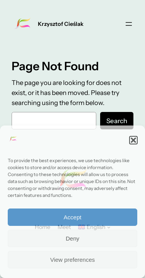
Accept (73, 217)
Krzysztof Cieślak (61, 23)
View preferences (72, 259)
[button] (133, 140)
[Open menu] (128, 24)
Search (116, 121)
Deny (72, 238)
